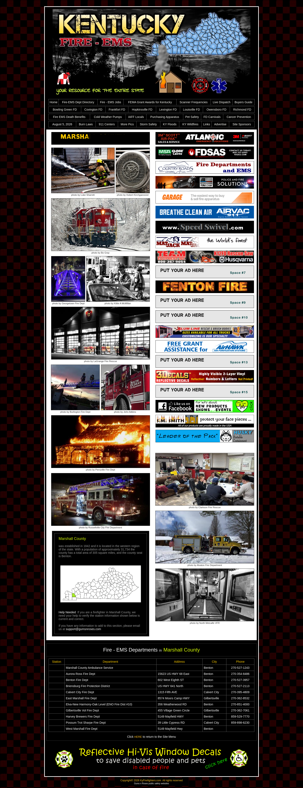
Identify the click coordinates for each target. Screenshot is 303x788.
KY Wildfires (190, 124)
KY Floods (169, 124)
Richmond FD (242, 109)
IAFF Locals (136, 117)
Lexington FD (168, 109)
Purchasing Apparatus (164, 117)
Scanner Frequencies (193, 102)
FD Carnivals (212, 117)
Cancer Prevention (239, 117)
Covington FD (93, 109)
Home (53, 102)
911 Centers (107, 124)
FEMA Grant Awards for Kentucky (150, 102)
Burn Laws (86, 124)
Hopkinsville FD (142, 109)
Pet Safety (192, 117)
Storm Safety (148, 124)
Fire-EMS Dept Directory (78, 102)
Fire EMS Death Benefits (69, 117)
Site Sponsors (242, 124)
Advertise (220, 124)
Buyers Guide (243, 102)
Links (206, 124)
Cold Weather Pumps (108, 117)
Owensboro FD (216, 109)
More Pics (127, 124)
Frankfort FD (117, 109)
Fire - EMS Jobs (110, 102)
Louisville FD (191, 109)
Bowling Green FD (65, 109)
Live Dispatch (221, 102)
